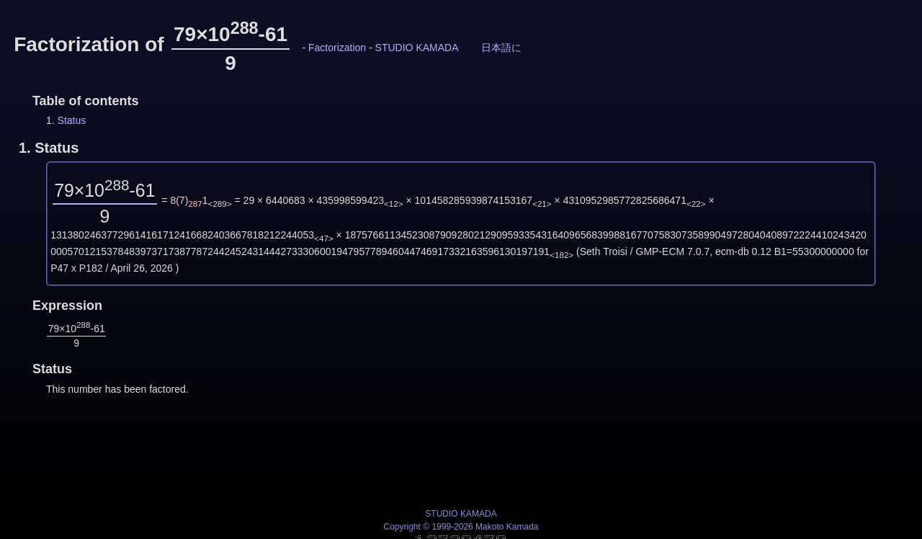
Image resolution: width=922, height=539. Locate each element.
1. (49, 148)
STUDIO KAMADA (417, 47)
